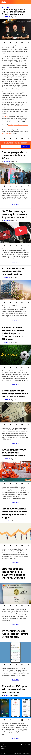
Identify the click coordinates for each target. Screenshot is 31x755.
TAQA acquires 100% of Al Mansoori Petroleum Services (14, 453)
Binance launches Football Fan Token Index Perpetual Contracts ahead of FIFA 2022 (13, 333)
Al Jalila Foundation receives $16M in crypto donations (13, 271)
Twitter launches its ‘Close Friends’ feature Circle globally (15, 634)
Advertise (3, 746)
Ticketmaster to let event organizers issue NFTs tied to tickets (15, 394)
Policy (3, 751)
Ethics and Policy (7, 133)
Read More (15, 204)
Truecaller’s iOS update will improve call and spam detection (15, 689)
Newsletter (4, 748)
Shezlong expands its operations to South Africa (14, 155)
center (7, 116)
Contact (3, 753)
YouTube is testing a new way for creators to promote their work (15, 214)
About (2, 744)
